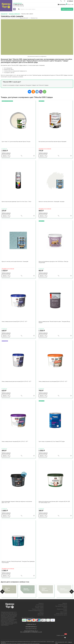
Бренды (65, 606)
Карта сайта (41, 612)
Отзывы (65, 609)
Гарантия (41, 610)
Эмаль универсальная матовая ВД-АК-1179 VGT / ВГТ (15, 320)
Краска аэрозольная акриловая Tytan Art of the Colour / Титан (17, 200)
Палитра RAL (41, 613)
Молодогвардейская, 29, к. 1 (31, 629)
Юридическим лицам (62, 607)
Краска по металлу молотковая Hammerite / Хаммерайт (15, 260)
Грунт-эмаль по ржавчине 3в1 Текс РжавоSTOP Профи (52, 440)
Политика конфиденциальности (36, 609)
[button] (2, 590)
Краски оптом (63, 610)
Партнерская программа (61, 604)
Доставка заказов (39, 604)
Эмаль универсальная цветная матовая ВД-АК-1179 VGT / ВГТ (17, 380)
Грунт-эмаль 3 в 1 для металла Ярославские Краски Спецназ (16, 141)
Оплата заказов (40, 603)
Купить (6, 155)
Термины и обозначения (38, 607)
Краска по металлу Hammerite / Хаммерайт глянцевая (52, 200)
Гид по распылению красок (60, 613)
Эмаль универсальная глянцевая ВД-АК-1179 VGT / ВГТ (15, 440)
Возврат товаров (39, 606)
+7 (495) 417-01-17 (18, 4)
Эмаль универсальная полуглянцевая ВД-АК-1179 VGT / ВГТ (53, 380)
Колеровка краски (62, 603)
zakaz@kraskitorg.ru (17, 3)
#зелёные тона (34, 18)
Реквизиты (41, 601)
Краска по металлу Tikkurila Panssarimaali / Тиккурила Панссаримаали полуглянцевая (14, 560)
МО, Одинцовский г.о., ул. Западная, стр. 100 (31, 630)
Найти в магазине (67, 9)
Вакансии (65, 601)
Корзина (63, 4)
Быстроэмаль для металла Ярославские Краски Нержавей (53, 141)
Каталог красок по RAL (61, 612)
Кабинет (70, 1)
